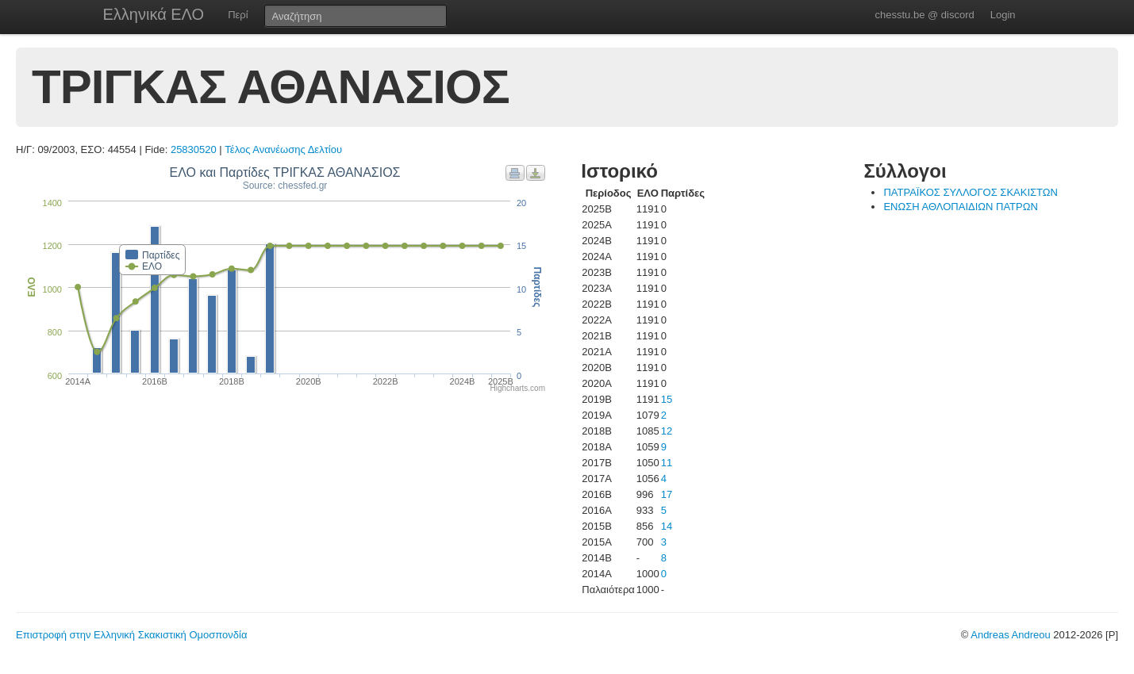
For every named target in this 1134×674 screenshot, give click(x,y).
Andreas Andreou (1010, 635)
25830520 (194, 149)
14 (666, 526)
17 (666, 494)
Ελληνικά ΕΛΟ (154, 14)
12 (666, 431)
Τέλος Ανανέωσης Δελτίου (283, 149)
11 (666, 463)
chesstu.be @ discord (924, 15)
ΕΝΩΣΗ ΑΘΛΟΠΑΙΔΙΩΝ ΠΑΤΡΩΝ (960, 207)
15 (666, 399)
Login (1003, 15)
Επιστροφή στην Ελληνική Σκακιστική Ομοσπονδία (131, 635)
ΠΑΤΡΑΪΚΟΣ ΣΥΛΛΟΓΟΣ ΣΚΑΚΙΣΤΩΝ (970, 192)
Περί (238, 15)
